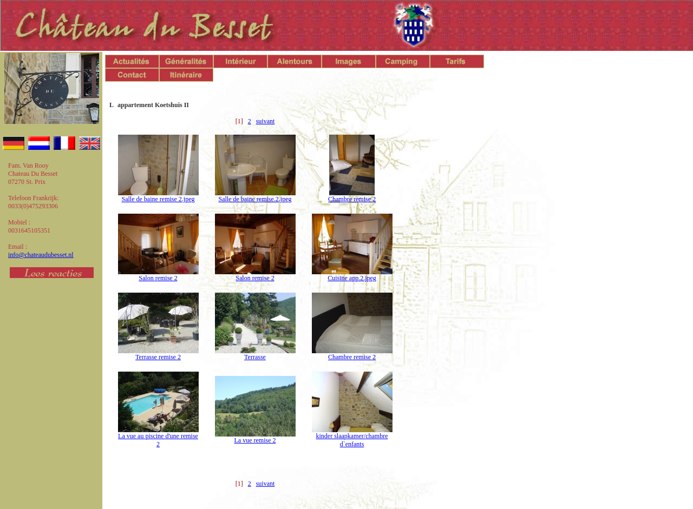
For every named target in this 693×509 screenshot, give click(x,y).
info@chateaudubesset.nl (41, 255)
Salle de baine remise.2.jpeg (255, 199)
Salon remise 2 (158, 278)
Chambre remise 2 (352, 199)
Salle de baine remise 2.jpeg (158, 199)
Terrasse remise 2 (158, 357)
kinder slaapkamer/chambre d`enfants (352, 440)
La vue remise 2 (255, 440)
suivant (265, 121)
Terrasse (255, 357)
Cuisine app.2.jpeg (352, 278)
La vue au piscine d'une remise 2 (158, 440)
